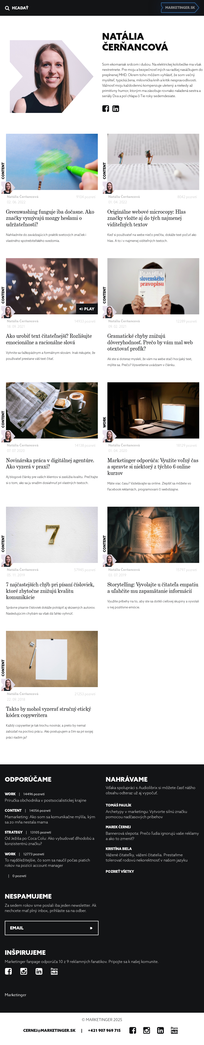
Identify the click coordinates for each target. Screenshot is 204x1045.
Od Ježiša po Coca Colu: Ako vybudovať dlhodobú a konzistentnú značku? (49, 841)
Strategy (13, 832)
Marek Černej (118, 827)
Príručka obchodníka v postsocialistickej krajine (45, 800)
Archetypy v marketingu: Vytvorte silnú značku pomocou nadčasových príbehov (146, 814)
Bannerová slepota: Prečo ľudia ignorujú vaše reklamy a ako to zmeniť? (152, 836)
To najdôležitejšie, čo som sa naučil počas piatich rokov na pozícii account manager (47, 863)
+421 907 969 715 (104, 1030)
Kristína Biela (119, 849)
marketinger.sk (180, 8)
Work (10, 794)
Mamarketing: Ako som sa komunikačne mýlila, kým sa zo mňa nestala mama (50, 819)
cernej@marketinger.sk (49, 1030)
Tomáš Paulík (118, 805)
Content (13, 811)
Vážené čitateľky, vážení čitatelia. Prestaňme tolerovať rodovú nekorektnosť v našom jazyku (146, 857)
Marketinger (15, 995)
